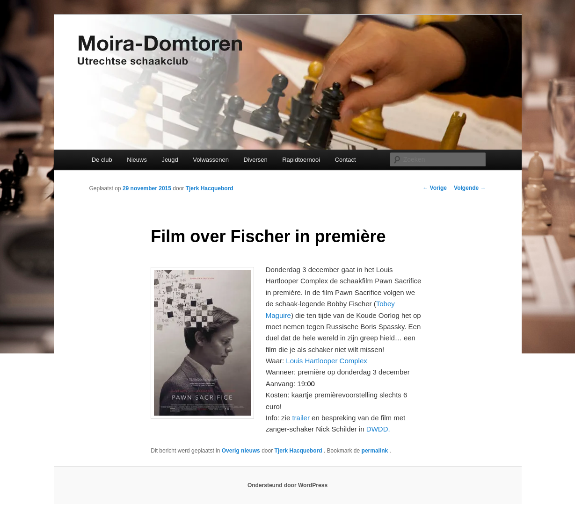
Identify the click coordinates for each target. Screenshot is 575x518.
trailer (301, 418)
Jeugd (169, 159)
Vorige (434, 188)
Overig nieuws (241, 450)
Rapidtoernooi (301, 159)
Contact (345, 159)
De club (102, 159)
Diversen (255, 159)
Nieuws (137, 159)
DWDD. (378, 429)
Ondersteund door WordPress (287, 485)
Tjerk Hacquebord (209, 188)
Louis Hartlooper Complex (326, 361)
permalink (376, 450)
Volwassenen (211, 159)
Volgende (470, 188)
